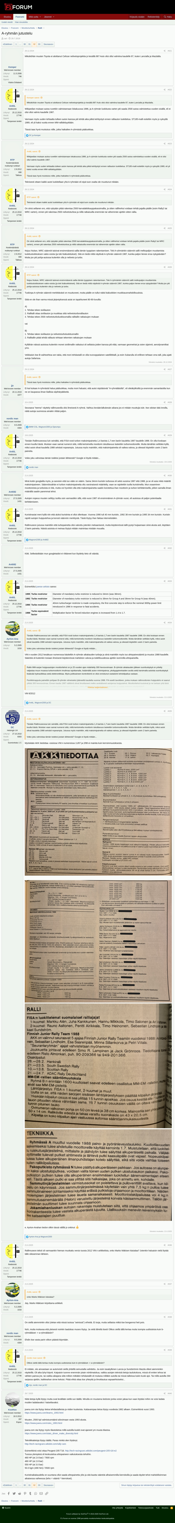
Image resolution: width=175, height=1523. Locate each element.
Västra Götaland (15, 82)
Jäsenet (48, 17)
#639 (170, 1350)
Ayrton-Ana (12, 639)
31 (29, 44)
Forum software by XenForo (87, 1514)
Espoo (19, 1422)
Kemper (12, 67)
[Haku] (167, 17)
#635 (170, 711)
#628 (170, 402)
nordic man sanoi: (35, 1358)
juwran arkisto (43, 586)
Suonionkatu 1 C (15, 743)
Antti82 (12, 492)
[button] (40, 17)
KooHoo (12, 1409)
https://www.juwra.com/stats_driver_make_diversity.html (51, 1433)
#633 (170, 581)
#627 (170, 369)
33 (39, 44)
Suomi (6, 1508)
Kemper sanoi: (33, 98)
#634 (170, 623)
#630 (170, 476)
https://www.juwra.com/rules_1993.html (43, 1423)
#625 (170, 228)
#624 (170, 189)
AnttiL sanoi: (32, 151)
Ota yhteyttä (117, 1508)
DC (12, 727)
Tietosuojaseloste (146, 1508)
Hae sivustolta (21, 22)
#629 (170, 435)
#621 (170, 51)
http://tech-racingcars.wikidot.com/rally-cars (45, 1444)
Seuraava (48, 44)
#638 (170, 1317)
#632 (170, 548)
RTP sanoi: (32, 197)
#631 (170, 509)
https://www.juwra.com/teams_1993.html (44, 1413)
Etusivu (7, 17)
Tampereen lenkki (14, 121)
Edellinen (8, 44)
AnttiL (12, 106)
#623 (170, 144)
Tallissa (19, 175)
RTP (12, 160)
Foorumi (20, 17)
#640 (170, 1393)
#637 (170, 1284)
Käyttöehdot (130, 1508)
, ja (44, 427)
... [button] (20, 44)
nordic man (12, 418)
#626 (170, 267)
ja (34, 135)
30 (25, 44)
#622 (170, 90)
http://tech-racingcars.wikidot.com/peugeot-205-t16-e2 (91, 1450)
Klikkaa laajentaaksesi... (98, 687)
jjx (12, 385)
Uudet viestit (7, 22)
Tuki (157, 1508)
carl (5, 38)
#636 (170, 1245)
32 (34, 44)
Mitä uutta (33, 17)
